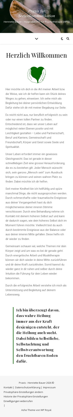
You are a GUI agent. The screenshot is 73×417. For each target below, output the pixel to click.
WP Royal (46, 410)
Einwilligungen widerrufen (18, 401)
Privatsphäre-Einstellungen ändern (23, 392)
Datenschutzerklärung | (28, 387)
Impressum (49, 387)
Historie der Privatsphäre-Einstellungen (26, 396)
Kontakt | (9, 387)
